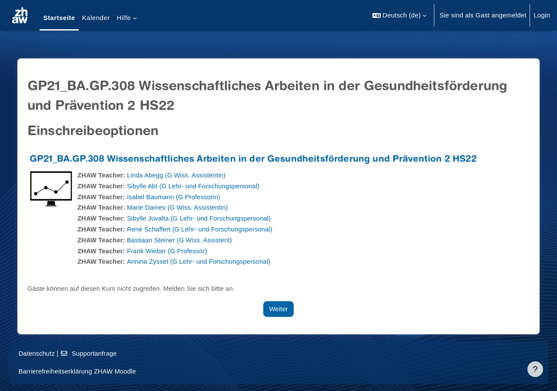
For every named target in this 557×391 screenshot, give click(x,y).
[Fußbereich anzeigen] (535, 369)
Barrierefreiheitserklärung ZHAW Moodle (91, 371)
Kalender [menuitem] (96, 17)
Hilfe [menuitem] (124, 17)
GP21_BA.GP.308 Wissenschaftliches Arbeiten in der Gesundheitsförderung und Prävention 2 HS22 (256, 159)
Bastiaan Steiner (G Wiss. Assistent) (185, 240)
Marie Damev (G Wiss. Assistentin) (183, 207)
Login (542, 15)
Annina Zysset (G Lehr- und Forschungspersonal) (204, 261)
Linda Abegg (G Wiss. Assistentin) (181, 175)
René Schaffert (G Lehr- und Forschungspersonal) (205, 229)
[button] (399, 15)
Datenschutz (49, 353)
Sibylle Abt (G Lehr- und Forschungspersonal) (199, 186)
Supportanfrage (102, 353)
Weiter (278, 309)
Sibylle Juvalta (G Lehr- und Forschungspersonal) (204, 218)
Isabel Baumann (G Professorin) (179, 197)
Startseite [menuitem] (59, 17)
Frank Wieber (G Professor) (172, 251)
